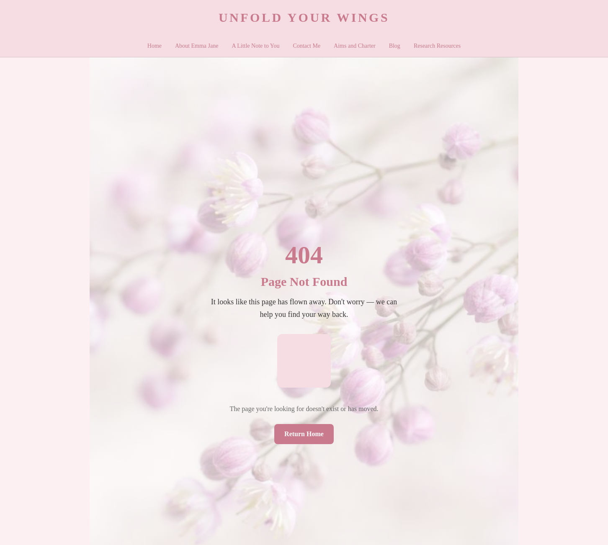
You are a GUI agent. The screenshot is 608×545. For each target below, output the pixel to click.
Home (154, 46)
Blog (394, 46)
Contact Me (306, 46)
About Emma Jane (196, 46)
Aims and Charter (355, 46)
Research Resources (437, 46)
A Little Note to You (255, 46)
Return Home (304, 433)
